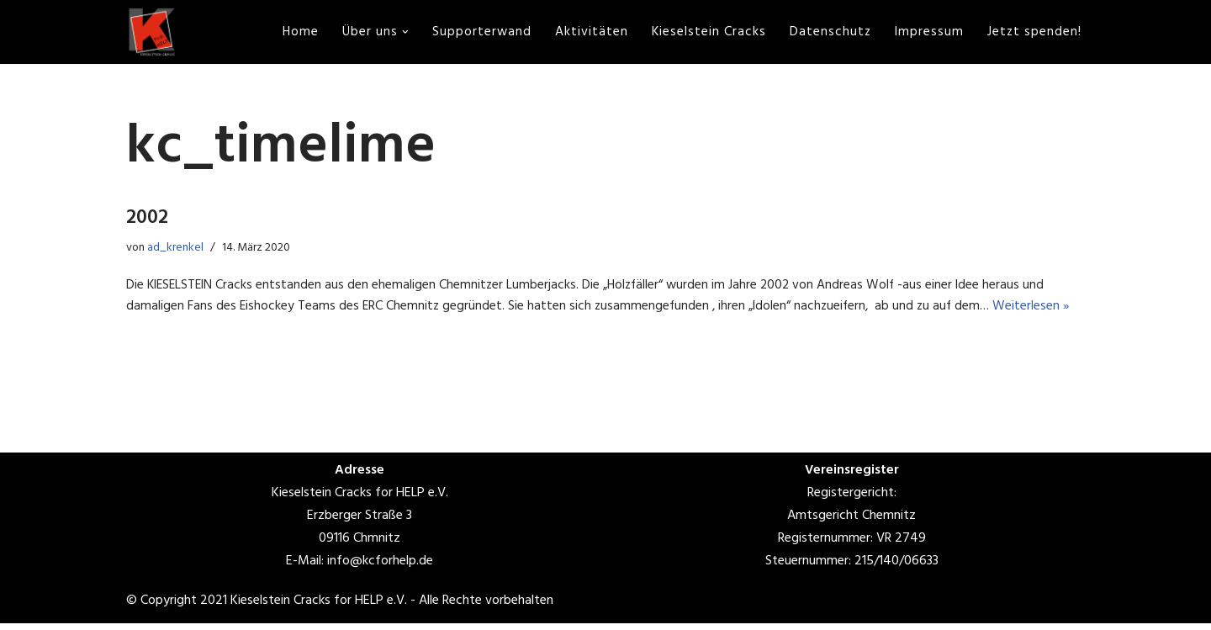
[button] (401, 32)
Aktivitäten (588, 32)
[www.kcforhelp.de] (151, 32)
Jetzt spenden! (1033, 32)
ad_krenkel (179, 251)
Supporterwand (478, 32)
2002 (147, 221)
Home (295, 32)
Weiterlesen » (1042, 313)
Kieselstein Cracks (706, 32)
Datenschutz (828, 32)
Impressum (928, 32)
